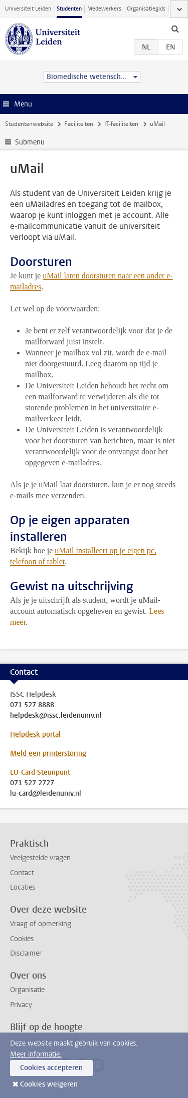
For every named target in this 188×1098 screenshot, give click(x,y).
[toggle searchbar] (175, 28)
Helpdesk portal (35, 734)
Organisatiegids (146, 8)
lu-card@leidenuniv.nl (45, 793)
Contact (22, 873)
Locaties (22, 887)
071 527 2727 (32, 783)
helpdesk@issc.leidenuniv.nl (56, 715)
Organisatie (27, 990)
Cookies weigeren (49, 1084)
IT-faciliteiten (121, 124)
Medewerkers (104, 8)
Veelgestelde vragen (40, 858)
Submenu (30, 142)
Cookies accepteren (51, 1068)
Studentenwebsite (29, 124)
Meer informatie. (36, 1054)
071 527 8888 (32, 705)
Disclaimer (26, 953)
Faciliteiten (78, 124)
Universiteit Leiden (28, 8)
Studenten (69, 8)
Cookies (22, 939)
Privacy (21, 1005)
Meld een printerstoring (48, 753)
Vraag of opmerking (40, 924)
